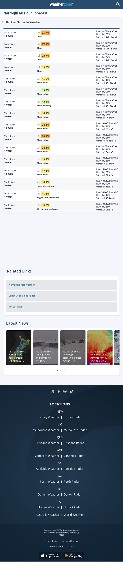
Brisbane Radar (74, 443)
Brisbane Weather (47, 443)
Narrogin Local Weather (22, 284)
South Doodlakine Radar (22, 295)
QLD (60, 437)
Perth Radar (72, 481)
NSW (60, 411)
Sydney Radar (73, 417)
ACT (59, 450)
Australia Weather (47, 515)
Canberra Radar (74, 456)
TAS (59, 502)
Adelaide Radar (74, 469)
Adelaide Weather (47, 469)
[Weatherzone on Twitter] (52, 392)
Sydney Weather (48, 417)
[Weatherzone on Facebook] (59, 392)
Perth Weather (49, 481)
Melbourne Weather (46, 430)
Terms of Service (70, 540)
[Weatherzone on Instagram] (65, 392)
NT (60, 489)
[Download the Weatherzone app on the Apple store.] (50, 556)
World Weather (74, 515)
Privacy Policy (51, 540)
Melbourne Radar (75, 430)
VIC (60, 424)
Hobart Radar (73, 507)
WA (60, 476)
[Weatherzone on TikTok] (71, 392)
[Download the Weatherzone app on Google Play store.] (73, 556)
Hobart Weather (48, 507)
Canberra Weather (47, 456)
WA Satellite (15, 306)
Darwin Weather (48, 494)
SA (59, 463)
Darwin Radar (73, 494)
